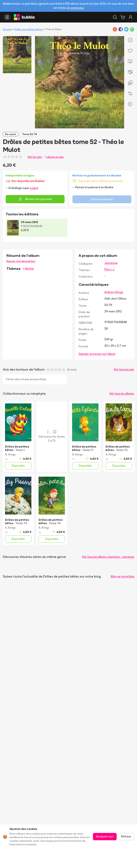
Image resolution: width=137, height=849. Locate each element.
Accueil (7, 29)
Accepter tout (105, 836)
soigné (34, 188)
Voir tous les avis (124, 369)
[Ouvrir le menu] (7, 17)
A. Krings (10, 454)
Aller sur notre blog (122, 576)
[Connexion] (130, 17)
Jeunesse (111, 263)
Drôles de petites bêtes (28, 29)
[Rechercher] (114, 17)
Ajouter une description (20, 261)
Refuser (126, 836)
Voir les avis (34, 157)
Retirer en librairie (102, 199)
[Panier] (122, 17)
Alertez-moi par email (35, 199)
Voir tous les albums (121, 393)
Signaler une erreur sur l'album (97, 354)
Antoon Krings (113, 292)
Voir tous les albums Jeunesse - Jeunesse (108, 556)
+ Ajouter (28, 268)
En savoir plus (75, 7)
